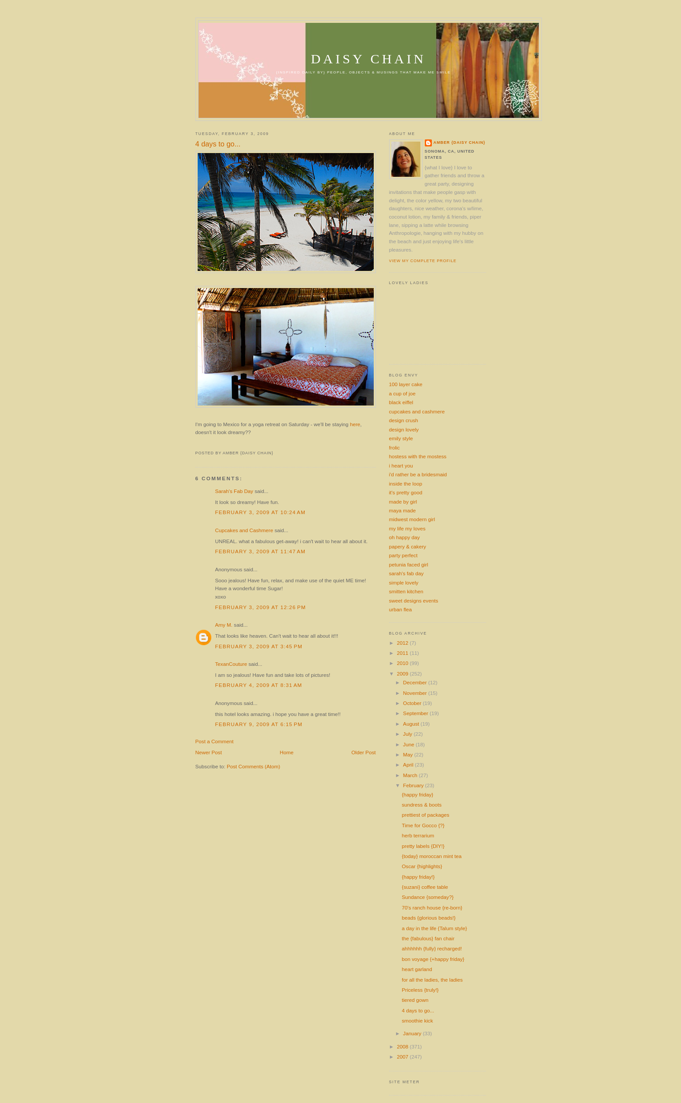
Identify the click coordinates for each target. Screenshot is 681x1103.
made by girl (403, 501)
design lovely (404, 429)
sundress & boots (422, 804)
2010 (403, 663)
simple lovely (404, 582)
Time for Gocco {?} (423, 825)
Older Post (363, 752)
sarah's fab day (406, 573)
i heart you (401, 465)
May (408, 754)
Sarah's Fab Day (234, 491)
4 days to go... (218, 144)
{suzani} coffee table (425, 887)
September (416, 713)
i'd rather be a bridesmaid (418, 474)
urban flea (400, 609)
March (411, 775)
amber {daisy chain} (460, 142)
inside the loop (405, 483)
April (409, 764)
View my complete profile (422, 261)
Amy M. (224, 625)
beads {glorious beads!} (429, 917)
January (413, 1033)
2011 (403, 653)
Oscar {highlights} (422, 866)
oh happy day (404, 537)
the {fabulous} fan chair (428, 938)
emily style (401, 438)
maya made (402, 510)
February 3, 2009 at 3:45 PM (259, 646)
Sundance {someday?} (428, 897)
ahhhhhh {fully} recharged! (432, 948)
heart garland (417, 969)
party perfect (403, 555)
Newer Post (208, 752)
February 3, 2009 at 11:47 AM (260, 551)
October (413, 703)
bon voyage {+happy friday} (433, 959)
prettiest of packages (425, 815)
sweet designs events (413, 600)
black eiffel (401, 402)
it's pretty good (406, 492)
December (415, 682)
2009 (403, 673)
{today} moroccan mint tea (432, 856)
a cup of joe (402, 393)
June (409, 744)
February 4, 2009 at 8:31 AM (258, 685)
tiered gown (415, 1000)
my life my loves (407, 528)
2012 (403, 643)
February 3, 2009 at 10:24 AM (260, 512)
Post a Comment (214, 741)
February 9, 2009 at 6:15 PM (259, 724)
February (414, 785)
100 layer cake (406, 384)
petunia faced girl (408, 564)
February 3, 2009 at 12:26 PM (260, 607)
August (412, 724)
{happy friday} (417, 794)
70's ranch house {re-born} (432, 907)
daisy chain (368, 58)
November (415, 693)
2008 (403, 1046)
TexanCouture (231, 664)
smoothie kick (417, 1020)
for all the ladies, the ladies (432, 979)
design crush (403, 420)
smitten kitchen (406, 591)
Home (287, 752)
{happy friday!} (418, 877)
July (408, 734)
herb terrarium (418, 835)
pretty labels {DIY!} (423, 846)
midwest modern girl (412, 519)
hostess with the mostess (418, 456)
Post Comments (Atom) (253, 766)
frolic (394, 447)
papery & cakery (407, 546)
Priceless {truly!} (420, 990)
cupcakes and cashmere (417, 411)
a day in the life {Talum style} (434, 928)
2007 (403, 1056)
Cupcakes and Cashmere (244, 530)
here (355, 424)
